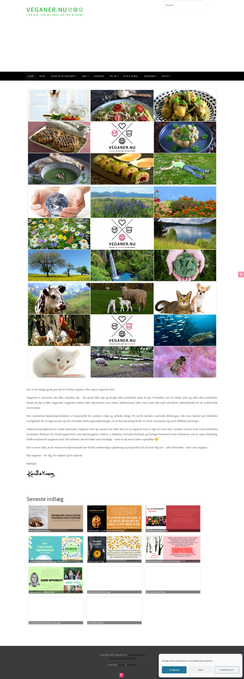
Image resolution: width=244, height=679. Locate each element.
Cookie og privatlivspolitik (122, 658)
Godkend (174, 669)
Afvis (200, 669)
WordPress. (132, 664)
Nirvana (121, 664)
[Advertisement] (122, 47)
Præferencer (226, 669)
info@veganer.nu (136, 654)
